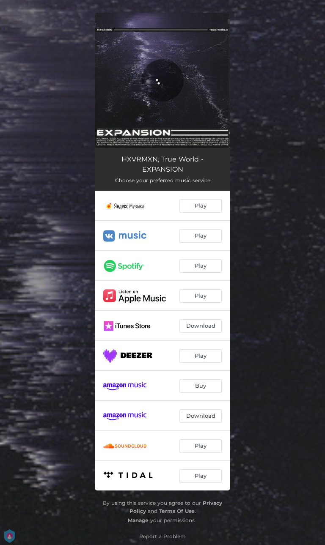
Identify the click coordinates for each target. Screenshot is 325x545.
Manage (138, 520)
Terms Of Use (177, 511)
